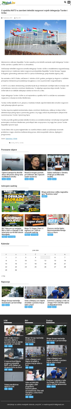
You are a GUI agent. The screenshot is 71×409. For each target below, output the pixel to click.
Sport (49, 306)
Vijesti (8, 179)
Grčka (12, 143)
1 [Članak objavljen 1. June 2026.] (6, 257)
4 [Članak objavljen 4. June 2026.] (35, 257)
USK (6, 346)
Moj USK (17, 18)
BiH (3, 304)
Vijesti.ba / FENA (11, 139)
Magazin (44, 196)
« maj (3, 276)
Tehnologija (11, 236)
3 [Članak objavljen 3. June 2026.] (25, 257)
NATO (17, 143)
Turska (21, 143)
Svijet (5, 143)
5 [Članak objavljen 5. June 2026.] (45, 257)
